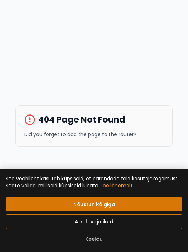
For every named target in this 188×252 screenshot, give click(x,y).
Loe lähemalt (117, 185)
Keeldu (94, 239)
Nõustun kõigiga (94, 204)
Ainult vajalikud (94, 221)
